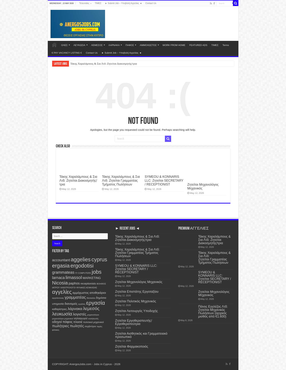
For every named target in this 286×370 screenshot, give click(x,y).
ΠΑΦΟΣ (129, 45)
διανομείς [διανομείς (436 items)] (71, 303)
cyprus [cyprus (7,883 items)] (99, 259)
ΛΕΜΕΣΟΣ (97, 45)
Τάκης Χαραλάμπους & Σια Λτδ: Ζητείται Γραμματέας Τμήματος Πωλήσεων (121, 180)
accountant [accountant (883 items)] (61, 260)
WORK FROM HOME (174, 45)
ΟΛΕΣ (64, 45)
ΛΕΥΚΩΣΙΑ (79, 45)
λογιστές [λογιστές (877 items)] (79, 314)
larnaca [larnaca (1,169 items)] (58, 278)
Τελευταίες (84, 3)
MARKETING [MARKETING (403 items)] (92, 278)
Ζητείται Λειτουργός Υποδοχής (136, 311)
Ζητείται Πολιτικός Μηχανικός (135, 301)
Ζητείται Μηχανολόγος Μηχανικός (138, 282)
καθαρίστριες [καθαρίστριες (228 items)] (59, 309)
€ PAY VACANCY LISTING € (67, 52)
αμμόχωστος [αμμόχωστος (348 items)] (80, 292)
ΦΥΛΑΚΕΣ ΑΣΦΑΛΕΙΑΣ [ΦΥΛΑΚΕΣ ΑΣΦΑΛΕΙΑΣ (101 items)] (86, 287)
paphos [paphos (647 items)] (74, 283)
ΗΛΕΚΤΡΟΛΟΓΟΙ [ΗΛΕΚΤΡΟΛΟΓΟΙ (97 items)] (68, 287)
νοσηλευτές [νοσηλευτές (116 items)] (93, 318)
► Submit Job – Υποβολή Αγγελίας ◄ (123, 3)
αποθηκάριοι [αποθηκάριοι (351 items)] (98, 292)
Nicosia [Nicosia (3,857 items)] (60, 283)
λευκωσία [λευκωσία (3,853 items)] (62, 314)
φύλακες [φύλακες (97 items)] (55, 330)
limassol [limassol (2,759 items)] (73, 277)
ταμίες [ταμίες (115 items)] (99, 326)
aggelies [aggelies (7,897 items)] (81, 259)
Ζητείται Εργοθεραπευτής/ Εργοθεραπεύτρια (133, 322)
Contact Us (150, 3)
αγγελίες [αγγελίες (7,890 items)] (62, 292)
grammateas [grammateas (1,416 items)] (63, 272)
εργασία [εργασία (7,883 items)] (95, 303)
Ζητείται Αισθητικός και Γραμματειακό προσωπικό (141, 335)
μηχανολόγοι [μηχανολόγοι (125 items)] (93, 314)
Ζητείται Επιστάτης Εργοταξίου (137, 291)
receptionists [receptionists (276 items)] (88, 283)
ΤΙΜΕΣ (98, 3)
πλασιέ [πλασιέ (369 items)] (77, 321)
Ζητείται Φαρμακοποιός (131, 346)
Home (54, 45)
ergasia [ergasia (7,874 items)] (61, 266)
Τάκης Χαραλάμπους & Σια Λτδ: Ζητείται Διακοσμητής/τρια (103, 63)
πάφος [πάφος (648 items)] (68, 322)
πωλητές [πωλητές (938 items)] (77, 326)
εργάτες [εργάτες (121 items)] (82, 304)
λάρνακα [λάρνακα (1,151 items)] (75, 309)
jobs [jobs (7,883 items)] (97, 272)
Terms (226, 45)
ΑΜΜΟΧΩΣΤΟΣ (148, 45)
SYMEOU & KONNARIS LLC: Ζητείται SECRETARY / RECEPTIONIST (164, 180)
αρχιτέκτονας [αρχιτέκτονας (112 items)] (58, 298)
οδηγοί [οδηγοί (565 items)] (57, 322)
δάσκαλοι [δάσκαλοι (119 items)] (91, 298)
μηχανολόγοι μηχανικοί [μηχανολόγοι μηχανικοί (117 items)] (62, 318)
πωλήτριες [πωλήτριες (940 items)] (60, 326)
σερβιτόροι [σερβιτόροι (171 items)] (90, 326)
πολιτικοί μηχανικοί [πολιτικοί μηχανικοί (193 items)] (93, 322)
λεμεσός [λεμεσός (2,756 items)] (91, 308)
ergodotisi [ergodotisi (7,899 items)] (82, 266)
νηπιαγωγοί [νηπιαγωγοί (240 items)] (80, 318)
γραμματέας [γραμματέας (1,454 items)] (75, 297)
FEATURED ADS (198, 45)
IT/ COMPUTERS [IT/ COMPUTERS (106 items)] (83, 273)
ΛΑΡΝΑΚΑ (114, 45)
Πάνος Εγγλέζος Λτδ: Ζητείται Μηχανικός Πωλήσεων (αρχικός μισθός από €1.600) (213, 311)
